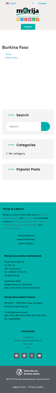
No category (17, 153)
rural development (29, 225)
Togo (10, 218)
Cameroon (29, 218)
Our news (28, 344)
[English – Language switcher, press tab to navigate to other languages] (19, 3)
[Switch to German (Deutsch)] (26, 239)
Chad (16, 218)
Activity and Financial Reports (28, 340)
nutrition (17, 221)
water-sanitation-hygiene (34, 221)
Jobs (28, 347)
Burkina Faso (12, 57)
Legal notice (19, 387)
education (15, 225)
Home (8, 54)
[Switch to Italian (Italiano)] (26, 243)
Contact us (28, 337)
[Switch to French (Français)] (26, 235)
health (6, 225)
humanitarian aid (11, 228)
